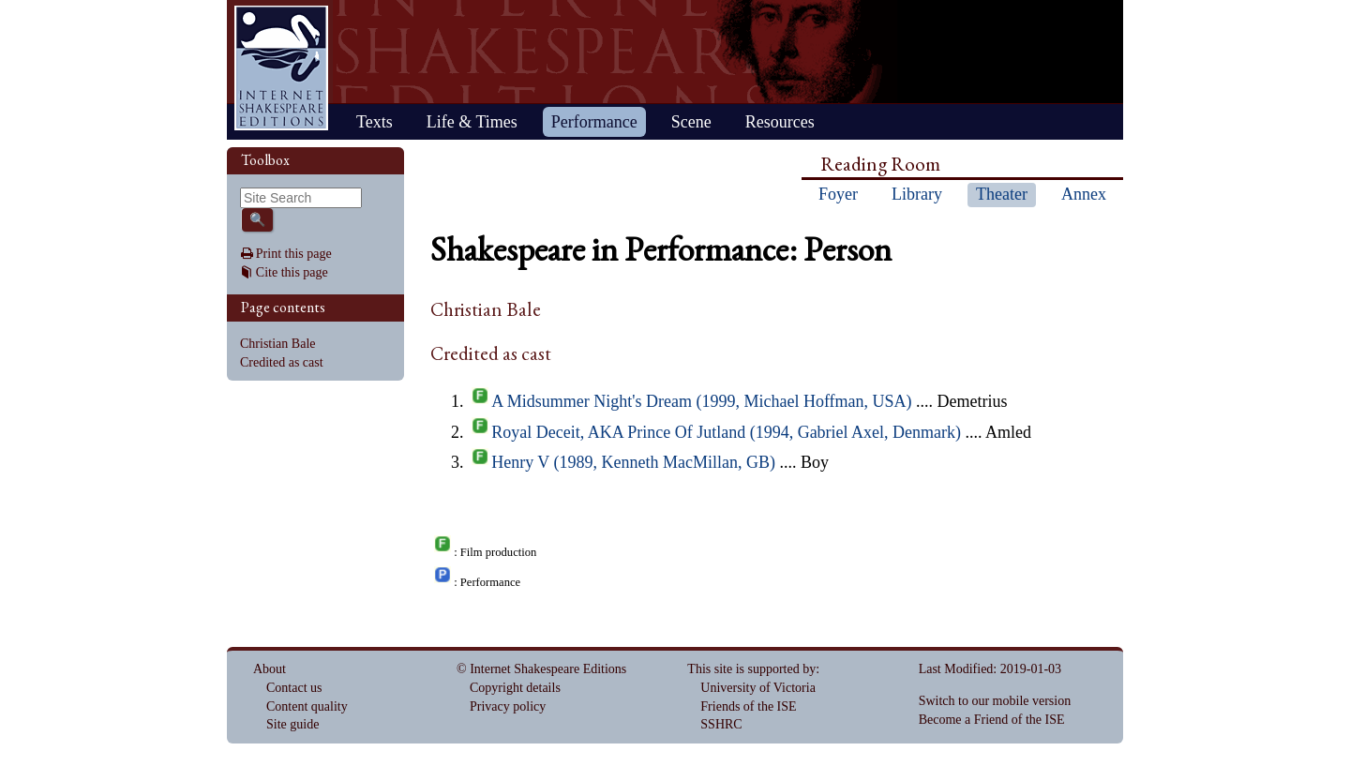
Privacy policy (508, 706)
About (269, 669)
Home (281, 68)
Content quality (307, 706)
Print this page (294, 254)
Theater (1002, 194)
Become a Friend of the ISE (992, 720)
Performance (594, 122)
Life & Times (472, 122)
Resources (780, 122)
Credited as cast (281, 362)
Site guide (292, 724)
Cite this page (292, 272)
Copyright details (515, 688)
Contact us (294, 688)
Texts (374, 122)
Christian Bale (278, 344)
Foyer (838, 194)
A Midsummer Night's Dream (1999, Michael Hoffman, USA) (701, 401)
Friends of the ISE (748, 706)
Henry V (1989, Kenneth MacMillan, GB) (633, 462)
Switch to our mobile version (995, 701)
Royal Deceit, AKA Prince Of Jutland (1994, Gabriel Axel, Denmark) (726, 432)
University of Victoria (758, 688)
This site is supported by (751, 669)
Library (917, 194)
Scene (691, 122)
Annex (1083, 194)
